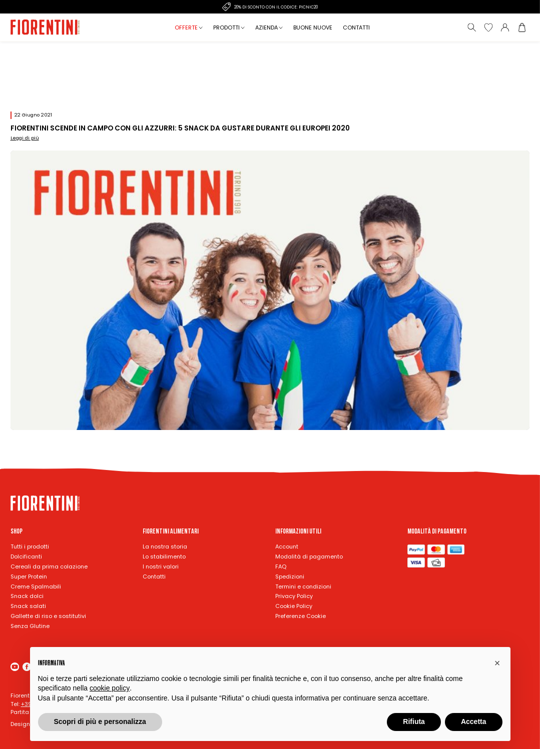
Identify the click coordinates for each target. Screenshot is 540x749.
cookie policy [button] (110, 688)
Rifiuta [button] (414, 722)
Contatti (356, 28)
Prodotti (226, 28)
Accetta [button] (473, 722)
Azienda (266, 28)
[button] (497, 663)
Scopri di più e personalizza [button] (100, 722)
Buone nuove (312, 28)
